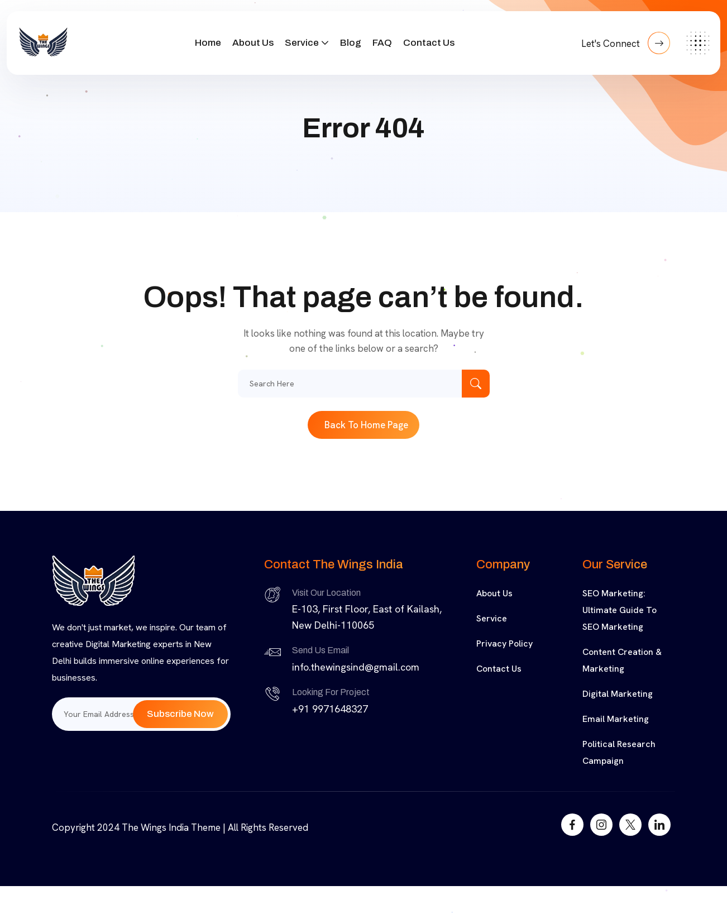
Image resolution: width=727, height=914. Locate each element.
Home (208, 42)
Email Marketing (615, 719)
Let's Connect (625, 43)
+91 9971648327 (330, 708)
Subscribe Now (180, 714)
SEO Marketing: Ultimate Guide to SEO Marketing (619, 610)
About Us (253, 42)
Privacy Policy (504, 643)
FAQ (382, 42)
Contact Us (429, 42)
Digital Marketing (617, 694)
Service (302, 42)
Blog (350, 42)
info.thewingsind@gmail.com (355, 667)
